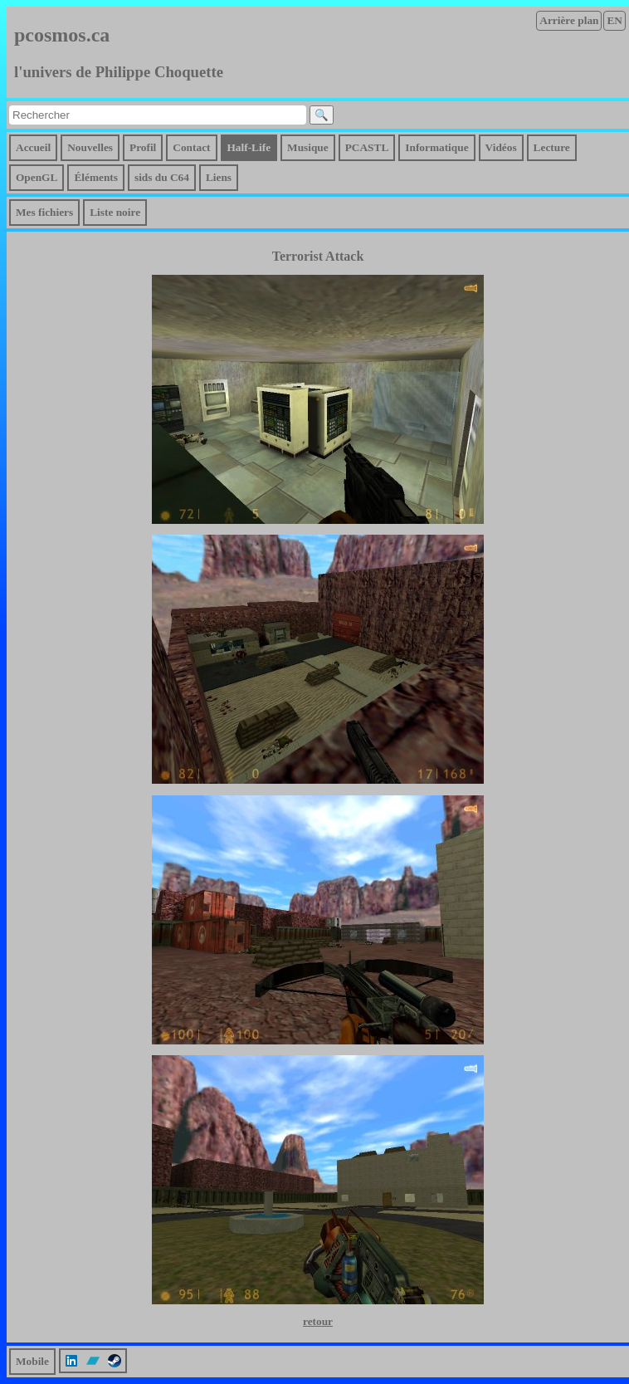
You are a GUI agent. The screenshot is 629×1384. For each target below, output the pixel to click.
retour (318, 1321)
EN (614, 20)
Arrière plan (568, 20)
